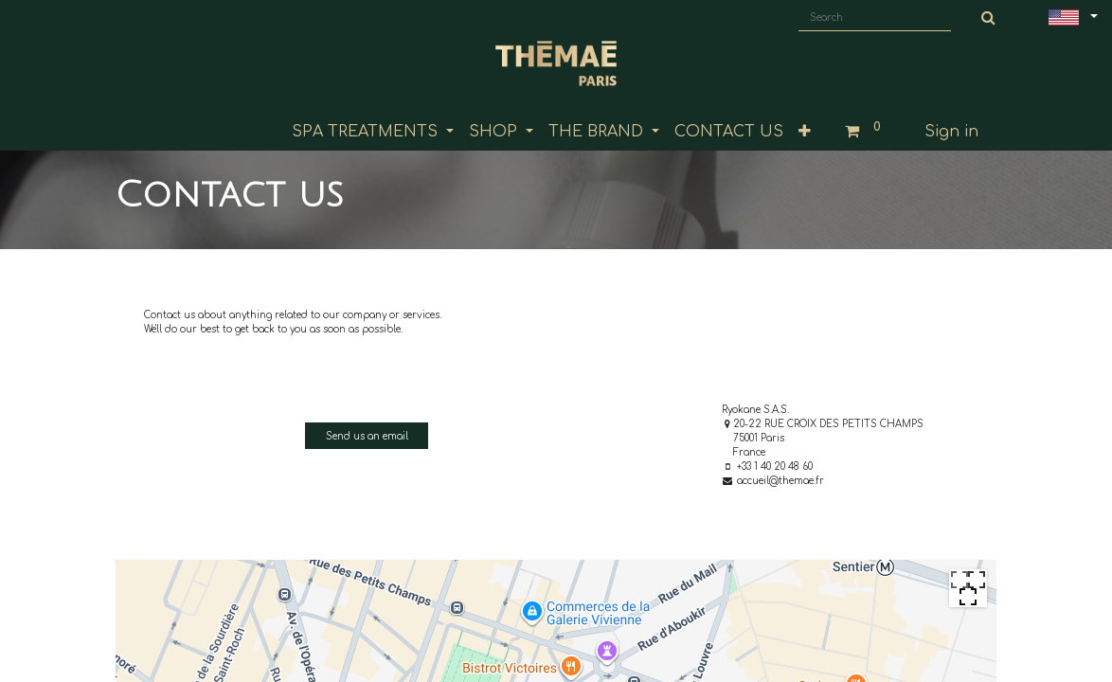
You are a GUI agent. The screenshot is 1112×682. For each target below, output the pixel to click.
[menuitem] (729, 132)
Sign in (951, 131)
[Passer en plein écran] (968, 588)
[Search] (988, 18)
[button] (804, 132)
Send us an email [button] (367, 436)
